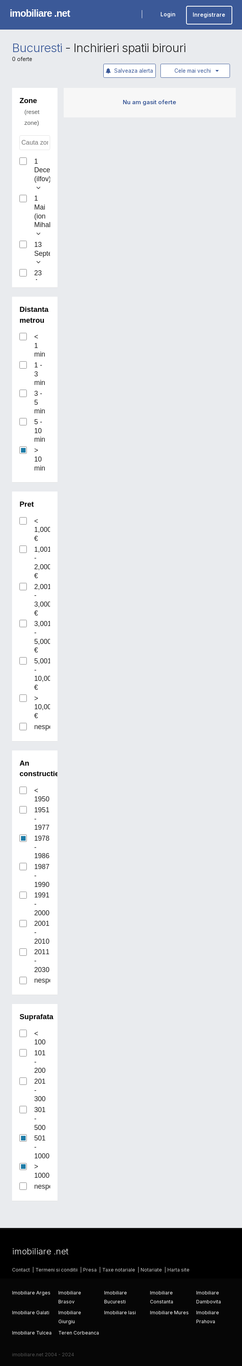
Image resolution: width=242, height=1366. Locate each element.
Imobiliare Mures (169, 1312)
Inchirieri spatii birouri (129, 47)
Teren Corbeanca (78, 1333)
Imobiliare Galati (30, 1312)
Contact (21, 1270)
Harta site (178, 1270)
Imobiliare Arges (31, 1293)
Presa (90, 1270)
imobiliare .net (40, 13)
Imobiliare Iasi (120, 1312)
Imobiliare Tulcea (32, 1333)
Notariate (151, 1270)
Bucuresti (37, 47)
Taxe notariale (118, 1270)
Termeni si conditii (56, 1270)
